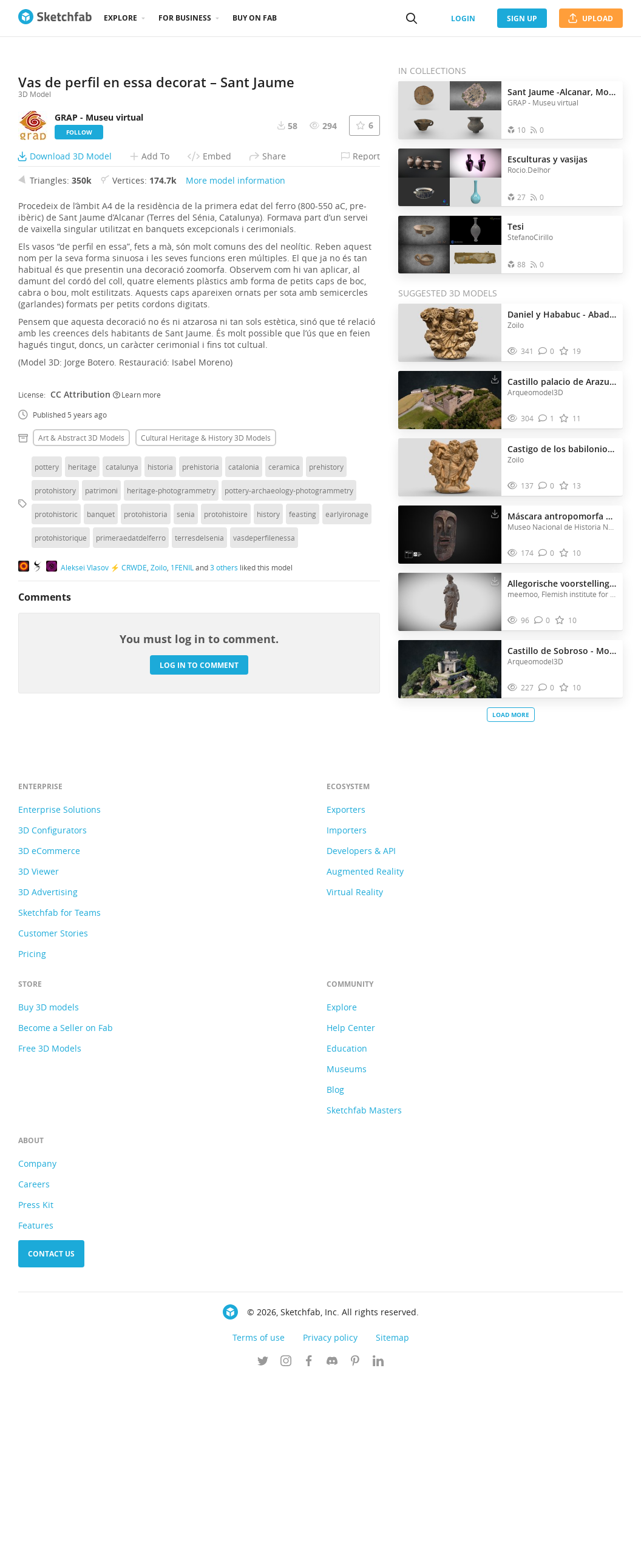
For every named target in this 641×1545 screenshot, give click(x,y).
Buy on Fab (254, 18)
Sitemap (392, 1501)
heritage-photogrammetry (171, 693)
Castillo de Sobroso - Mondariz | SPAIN (562, 650)
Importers (347, 994)
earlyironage (346, 716)
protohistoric (56, 716)
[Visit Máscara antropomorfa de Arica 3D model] (449, 535)
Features (35, 1389)
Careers (34, 1348)
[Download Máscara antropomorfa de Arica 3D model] (494, 513)
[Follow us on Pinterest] (355, 1526)
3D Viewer (38, 1035)
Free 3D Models (49, 1212)
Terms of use (258, 1501)
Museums (347, 1233)
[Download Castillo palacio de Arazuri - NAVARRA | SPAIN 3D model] (494, 379)
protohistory (55, 693)
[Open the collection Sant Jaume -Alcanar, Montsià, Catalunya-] (449, 110)
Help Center (351, 1192)
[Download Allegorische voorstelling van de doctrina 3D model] (494, 581)
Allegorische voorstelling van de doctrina (562, 583)
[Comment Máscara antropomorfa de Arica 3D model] (546, 553)
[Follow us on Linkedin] (378, 1526)
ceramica (284, 669)
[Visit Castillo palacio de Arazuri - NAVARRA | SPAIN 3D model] (449, 400)
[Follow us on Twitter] (262, 1526)
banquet (101, 716)
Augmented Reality (365, 1035)
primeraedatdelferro (131, 740)
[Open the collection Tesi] (449, 244)
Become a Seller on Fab (65, 1192)
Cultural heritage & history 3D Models (206, 640)
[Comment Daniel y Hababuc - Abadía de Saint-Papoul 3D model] (546, 351)
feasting (302, 716)
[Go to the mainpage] (55, 18)
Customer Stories (53, 1097)
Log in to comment (199, 867)
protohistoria (146, 716)
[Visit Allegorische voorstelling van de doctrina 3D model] (449, 602)
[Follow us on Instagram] (285, 1526)
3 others (224, 769)
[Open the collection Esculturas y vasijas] (449, 177)
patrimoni (101, 693)
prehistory (326, 669)
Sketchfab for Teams (59, 1077)
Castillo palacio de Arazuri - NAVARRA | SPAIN (562, 381)
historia (160, 669)
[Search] (411, 18)
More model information (235, 383)
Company (37, 1327)
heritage (82, 669)
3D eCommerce (49, 1015)
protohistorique (61, 740)
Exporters (346, 973)
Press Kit (35, 1369)
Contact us (51, 1418)
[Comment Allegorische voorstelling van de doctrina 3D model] (542, 620)
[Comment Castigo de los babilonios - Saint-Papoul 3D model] (546, 486)
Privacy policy (330, 1501)
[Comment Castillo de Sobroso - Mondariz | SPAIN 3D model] (546, 687)
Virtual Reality (355, 1056)
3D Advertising (48, 1056)
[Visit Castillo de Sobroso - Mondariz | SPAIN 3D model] (449, 669)
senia (186, 716)
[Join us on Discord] (332, 1526)
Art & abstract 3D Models (81, 640)
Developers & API (361, 1015)
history (268, 716)
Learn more (137, 596)
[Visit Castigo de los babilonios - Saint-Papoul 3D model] (449, 467)
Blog (335, 1254)
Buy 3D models (48, 1171)
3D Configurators (52, 994)
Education (347, 1212)
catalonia (243, 669)
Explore (120, 18)
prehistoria (200, 669)
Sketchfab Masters (364, 1274)
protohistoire (226, 716)
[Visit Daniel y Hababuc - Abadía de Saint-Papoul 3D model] (449, 333)
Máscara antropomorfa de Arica (562, 516)
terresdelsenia (199, 740)
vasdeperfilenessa (264, 740)
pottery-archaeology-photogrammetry (289, 693)
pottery (47, 669)
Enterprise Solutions (59, 973)
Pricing (32, 1118)
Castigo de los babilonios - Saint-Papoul (562, 449)
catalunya (122, 669)
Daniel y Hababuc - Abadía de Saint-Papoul (562, 314)
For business (184, 18)
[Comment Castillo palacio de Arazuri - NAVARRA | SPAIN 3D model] (546, 418)
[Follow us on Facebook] (309, 1526)
